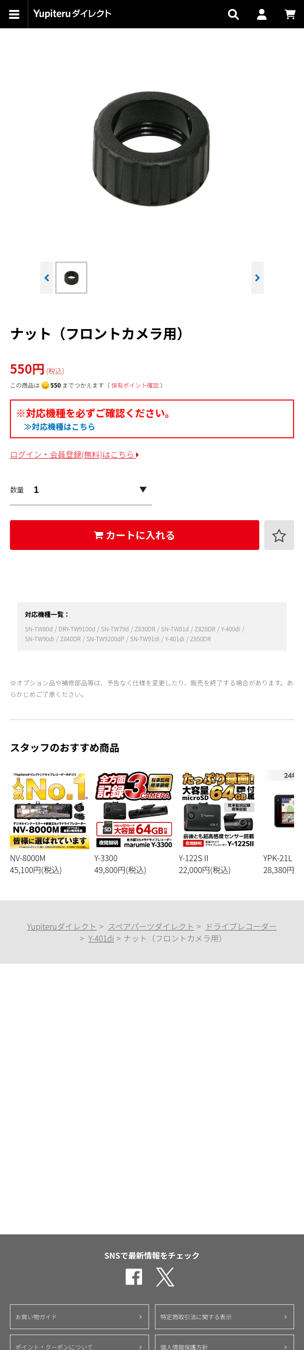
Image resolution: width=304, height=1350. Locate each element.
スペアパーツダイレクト (151, 926)
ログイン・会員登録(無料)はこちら (74, 454)
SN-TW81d (175, 628)
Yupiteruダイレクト (62, 926)
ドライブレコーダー (241, 926)
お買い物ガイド (36, 1316)
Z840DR (71, 638)
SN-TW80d (39, 628)
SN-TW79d (115, 628)
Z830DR (145, 628)
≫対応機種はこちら (59, 426)
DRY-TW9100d (78, 628)
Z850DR (200, 638)
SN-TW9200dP (106, 638)
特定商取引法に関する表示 (196, 1316)
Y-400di (231, 628)
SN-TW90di (40, 638)
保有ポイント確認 (135, 385)
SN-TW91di (145, 638)
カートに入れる (134, 535)
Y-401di (175, 638)
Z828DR (206, 628)
